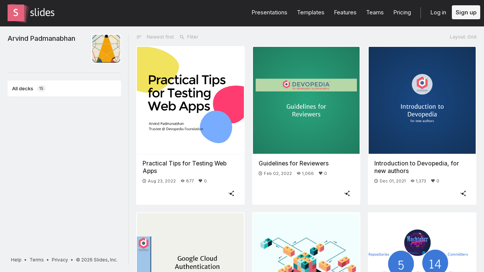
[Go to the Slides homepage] (16, 13)
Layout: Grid (463, 37)
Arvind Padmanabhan (41, 38)
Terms (36, 260)
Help (16, 260)
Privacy (60, 260)
